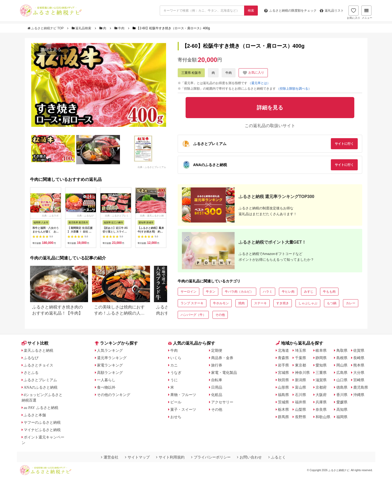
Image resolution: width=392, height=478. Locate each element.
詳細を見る (50, 49)
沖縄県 (358, 395)
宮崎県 (358, 380)
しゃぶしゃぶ (307, 303)
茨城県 (283, 402)
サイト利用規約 (170, 457)
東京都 (300, 365)
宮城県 (283, 372)
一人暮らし (106, 380)
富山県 (300, 387)
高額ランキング (110, 372)
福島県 (283, 395)
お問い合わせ (249, 457)
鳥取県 (341, 350)
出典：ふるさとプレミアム (152, 167)
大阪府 (321, 395)
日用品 (216, 387)
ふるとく (277, 457)
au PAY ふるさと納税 (41, 407)
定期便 (216, 350)
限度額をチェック (290, 10)
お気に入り (353, 12)
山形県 (283, 387)
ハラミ (267, 291)
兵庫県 (321, 402)
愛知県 (321, 365)
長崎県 (358, 358)
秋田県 (283, 380)
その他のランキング (113, 395)
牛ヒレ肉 (288, 291)
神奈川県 (302, 372)
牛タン (210, 291)
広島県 (341, 372)
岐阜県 (321, 350)
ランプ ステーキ (192, 303)
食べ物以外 (106, 387)
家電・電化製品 (224, 372)
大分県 (358, 372)
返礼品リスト (332, 10)
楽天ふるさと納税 (38, 350)
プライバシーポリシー (211, 457)
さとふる (31, 372)
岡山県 (341, 365)
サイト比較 (35, 343)
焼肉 (241, 303)
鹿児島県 (360, 387)
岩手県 (283, 365)
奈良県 (321, 409)
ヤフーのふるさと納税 (42, 422)
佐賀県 (358, 350)
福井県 (300, 402)
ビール (175, 402)
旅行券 (216, 365)
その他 (220, 315)
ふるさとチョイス (38, 365)
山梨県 (300, 409)
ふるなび (31, 358)
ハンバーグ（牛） (193, 315)
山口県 (341, 380)
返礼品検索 (82, 28)
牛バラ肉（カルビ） (239, 291)
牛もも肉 (329, 291)
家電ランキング (110, 365)
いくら (175, 358)
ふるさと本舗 (35, 415)
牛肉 (119, 28)
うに (174, 380)
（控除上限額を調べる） (294, 88)
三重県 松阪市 (191, 73)
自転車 (216, 380)
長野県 (300, 417)
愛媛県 (341, 402)
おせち (175, 417)
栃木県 (283, 409)
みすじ (308, 291)
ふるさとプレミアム (40, 380)
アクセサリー (222, 402)
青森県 (283, 358)
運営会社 (109, 457)
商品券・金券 (222, 358)
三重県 (321, 372)
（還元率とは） (259, 83)
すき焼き (282, 303)
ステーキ (260, 303)
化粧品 (216, 395)
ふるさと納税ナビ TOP (46, 28)
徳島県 (341, 387)
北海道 (283, 350)
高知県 (341, 409)
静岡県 (321, 358)
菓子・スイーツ (183, 409)
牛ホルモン (221, 303)
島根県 (341, 358)
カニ (174, 365)
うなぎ (175, 372)
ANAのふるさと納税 (40, 387)
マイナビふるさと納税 (42, 430)
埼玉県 (300, 350)
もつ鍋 (331, 303)
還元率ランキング (112, 358)
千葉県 (300, 358)
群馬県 (283, 417)
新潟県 (300, 380)
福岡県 (341, 417)
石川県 (300, 395)
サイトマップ (137, 457)
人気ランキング (110, 350)
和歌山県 (323, 417)
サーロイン (188, 291)
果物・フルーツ (183, 395)
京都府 (321, 387)
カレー (350, 303)
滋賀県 (321, 380)
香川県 (341, 395)
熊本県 (358, 365)
